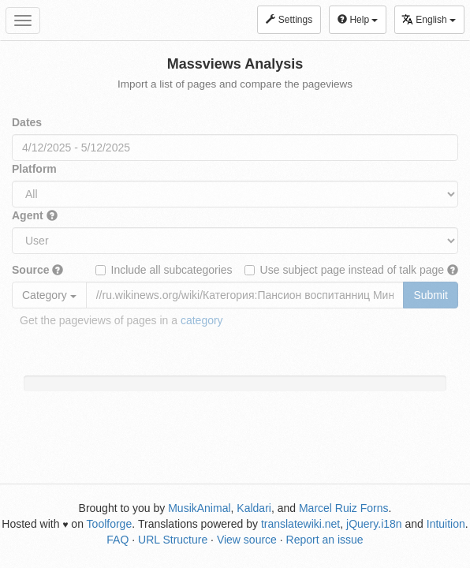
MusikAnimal (199, 508)
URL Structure (172, 539)
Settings (289, 19)
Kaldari (254, 508)
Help (358, 19)
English (428, 19)
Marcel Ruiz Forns (344, 508)
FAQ (117, 539)
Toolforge (109, 524)
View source (247, 539)
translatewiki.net (300, 524)
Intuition (446, 524)
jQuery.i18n (374, 524)
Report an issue (325, 539)
